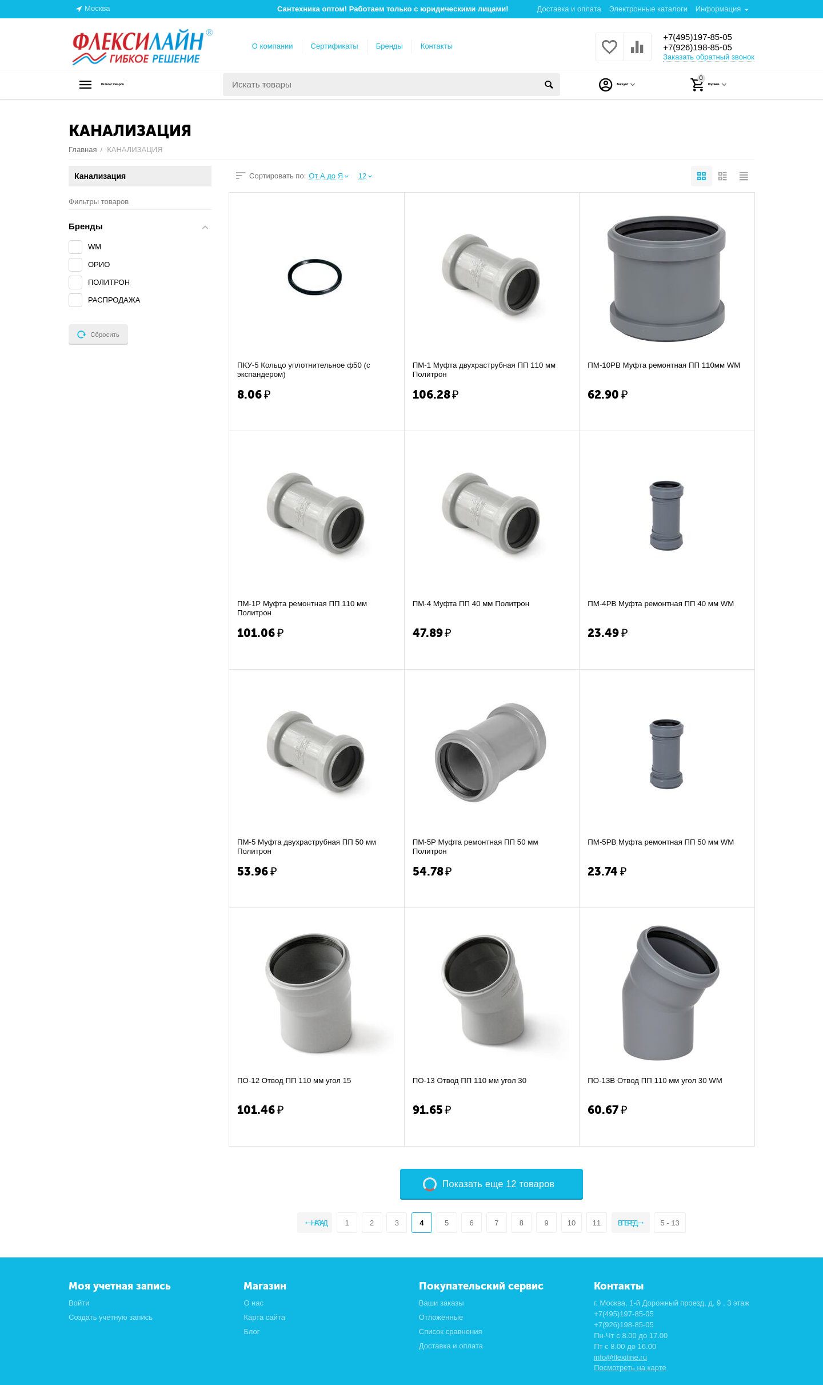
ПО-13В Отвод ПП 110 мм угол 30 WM (659, 1080)
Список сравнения (450, 1331)
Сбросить (98, 334)
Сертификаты (334, 46)
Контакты (437, 46)
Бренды (389, 46)
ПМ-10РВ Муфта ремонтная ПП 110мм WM (660, 370)
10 (570, 1223)
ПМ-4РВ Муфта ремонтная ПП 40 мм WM (665, 603)
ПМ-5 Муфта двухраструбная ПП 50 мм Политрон (310, 847)
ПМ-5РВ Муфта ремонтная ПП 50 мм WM (665, 842)
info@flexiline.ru (620, 1357)
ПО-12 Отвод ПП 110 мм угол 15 (297, 1080)
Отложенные (441, 1317)
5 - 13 (684, 1223)
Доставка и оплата (569, 9)
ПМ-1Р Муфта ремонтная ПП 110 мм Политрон (305, 608)
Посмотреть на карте (630, 1367)
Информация (718, 9)
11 (596, 1223)
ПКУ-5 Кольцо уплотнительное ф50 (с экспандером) (307, 370)
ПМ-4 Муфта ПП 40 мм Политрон (474, 603)
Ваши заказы (441, 1303)
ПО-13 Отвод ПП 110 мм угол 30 (473, 1080)
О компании (272, 46)
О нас (253, 1303)
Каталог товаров (140, 84)
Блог (251, 1331)
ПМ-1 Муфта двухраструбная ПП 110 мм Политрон (488, 370)
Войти (79, 1303)
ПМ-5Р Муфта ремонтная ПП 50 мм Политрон (479, 847)
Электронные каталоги (648, 9)
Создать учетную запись (111, 1317)
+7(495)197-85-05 (704, 36)
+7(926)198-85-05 (704, 48)
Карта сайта (264, 1317)
